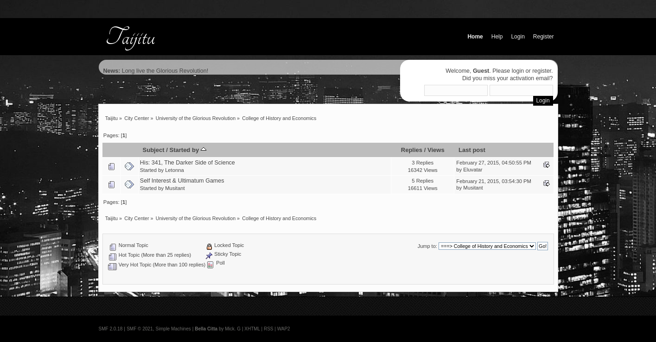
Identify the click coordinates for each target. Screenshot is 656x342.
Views (436, 149)
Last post (472, 149)
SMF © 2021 (140, 328)
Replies (411, 149)
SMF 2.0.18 (111, 328)
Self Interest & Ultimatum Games (182, 180)
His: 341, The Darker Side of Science (187, 162)
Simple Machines (173, 328)
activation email (530, 78)
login (518, 71)
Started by (187, 149)
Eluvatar (472, 169)
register (541, 71)
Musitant (175, 188)
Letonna (174, 170)
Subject (153, 149)
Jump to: (427, 246)
